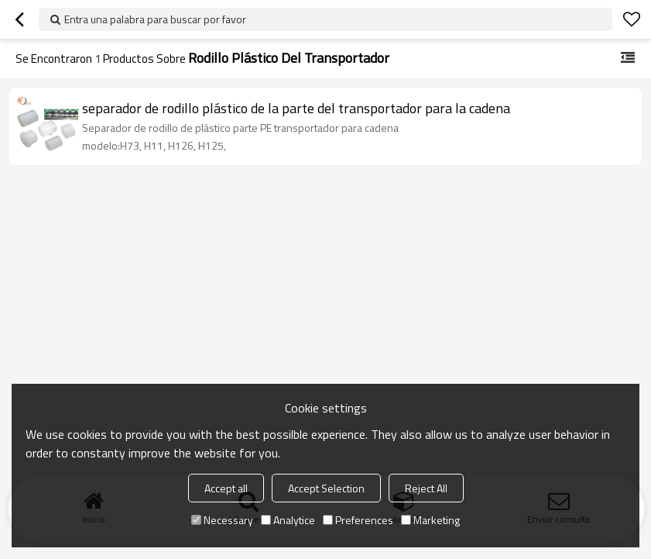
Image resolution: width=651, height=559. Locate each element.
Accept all (226, 488)
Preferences (358, 520)
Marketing (430, 520)
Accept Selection (326, 488)
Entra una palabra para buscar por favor (155, 19)
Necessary (222, 520)
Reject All (426, 488)
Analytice (288, 520)
